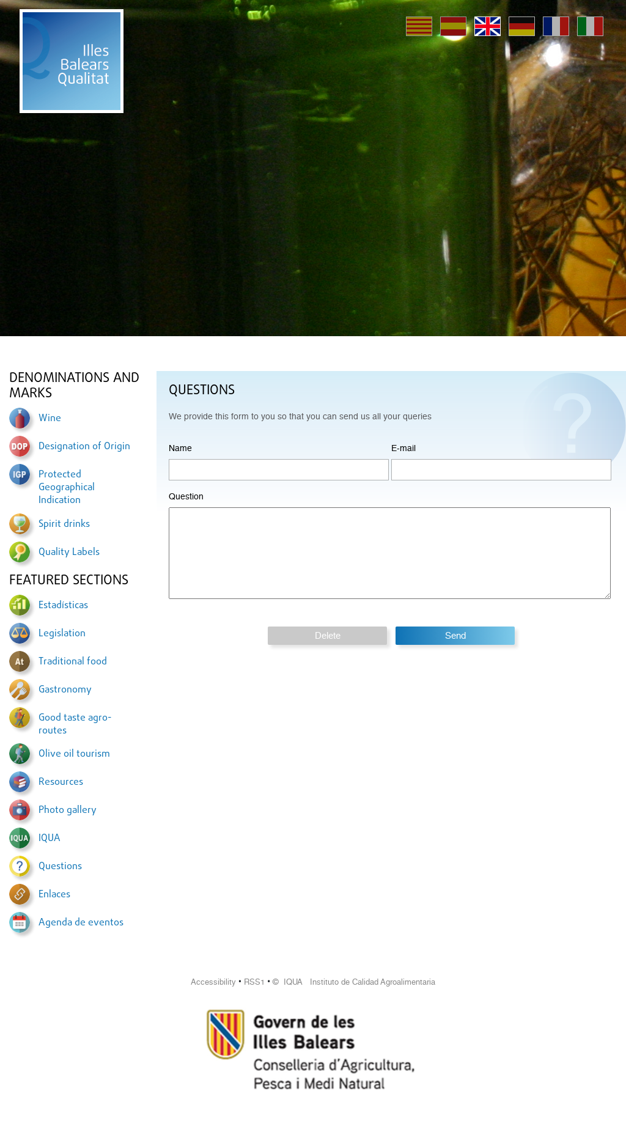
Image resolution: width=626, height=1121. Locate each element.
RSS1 (254, 982)
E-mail (403, 448)
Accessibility (213, 982)
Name (180, 448)
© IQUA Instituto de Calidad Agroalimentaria (354, 982)
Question (186, 496)
